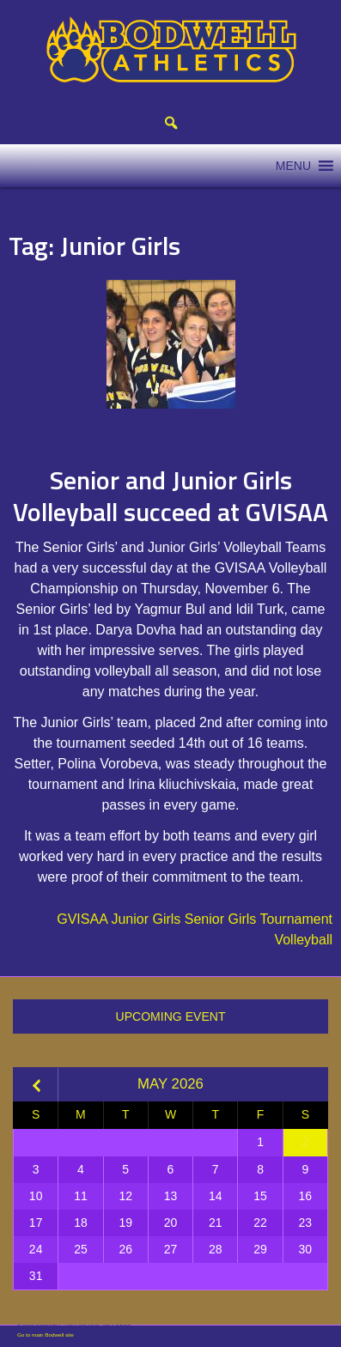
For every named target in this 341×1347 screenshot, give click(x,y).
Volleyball (303, 939)
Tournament (296, 919)
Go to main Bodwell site (45, 1335)
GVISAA (82, 919)
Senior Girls (221, 919)
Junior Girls (145, 919)
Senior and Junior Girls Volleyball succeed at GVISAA (170, 496)
